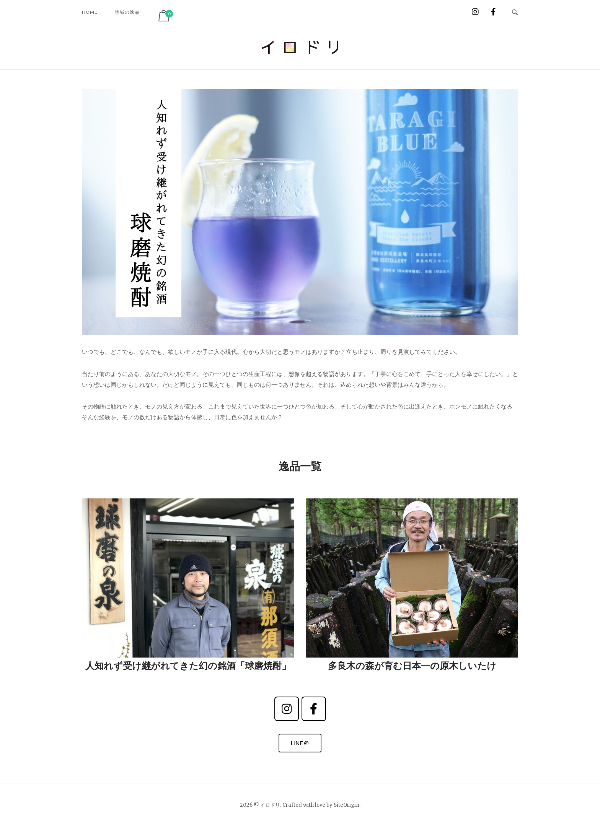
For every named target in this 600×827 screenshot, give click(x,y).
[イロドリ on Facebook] (493, 12)
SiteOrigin (346, 805)
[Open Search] (515, 11)
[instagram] (286, 709)
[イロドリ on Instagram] (475, 12)
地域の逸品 (127, 12)
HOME (90, 12)
